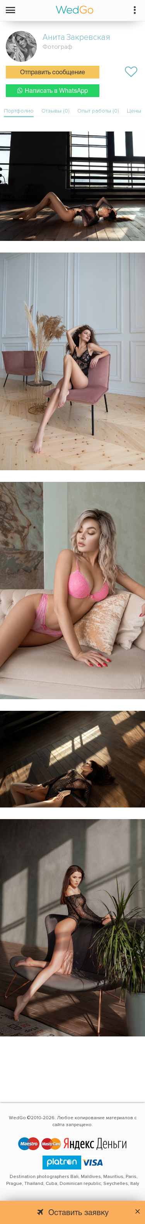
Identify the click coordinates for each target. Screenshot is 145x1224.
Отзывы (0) (55, 111)
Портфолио (19, 111)
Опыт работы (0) (98, 111)
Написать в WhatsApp (52, 90)
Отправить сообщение (52, 72)
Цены (134, 111)
